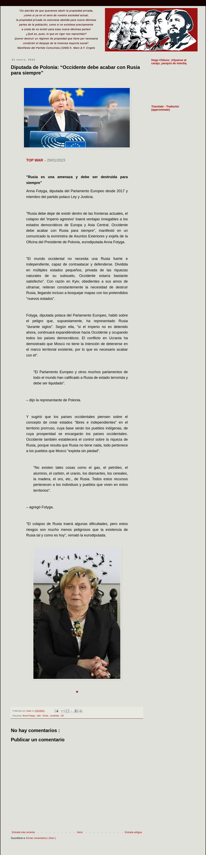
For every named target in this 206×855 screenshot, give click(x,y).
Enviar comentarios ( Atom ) (41, 838)
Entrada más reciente (23, 832)
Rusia (46, 715)
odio (39, 715)
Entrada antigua (133, 832)
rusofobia (55, 715)
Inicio (80, 832)
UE (62, 715)
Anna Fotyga (29, 715)
